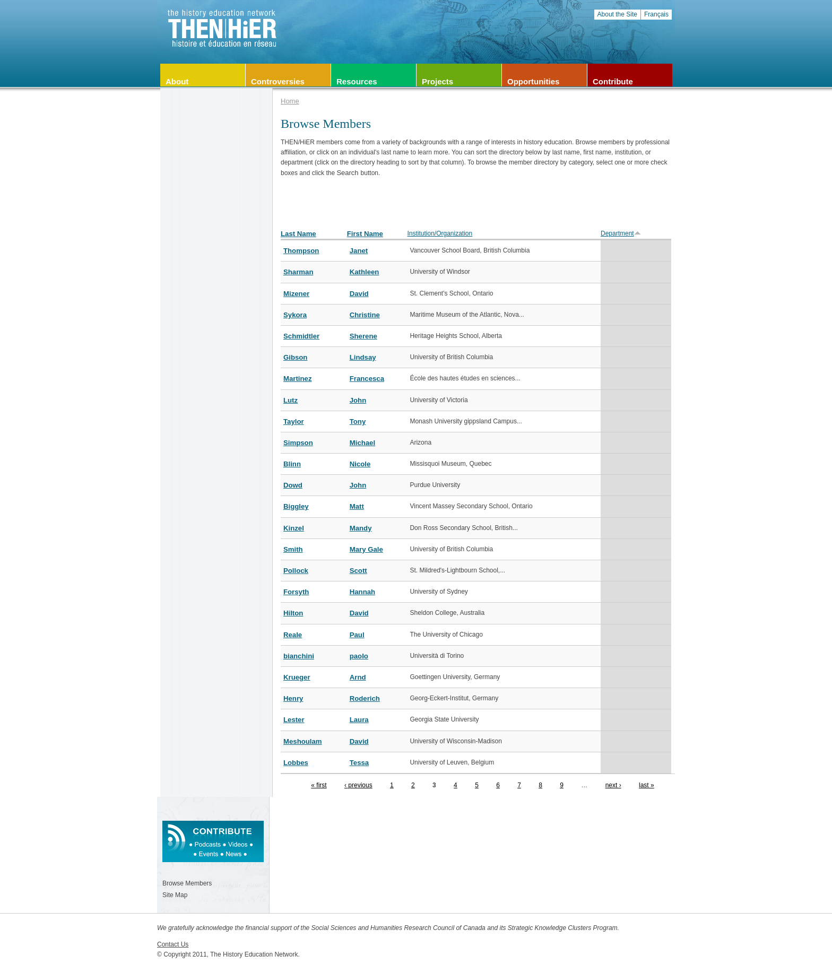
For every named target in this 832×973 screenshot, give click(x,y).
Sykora (295, 315)
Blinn (292, 464)
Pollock (295, 571)
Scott (358, 571)
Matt (357, 506)
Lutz (290, 400)
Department (621, 233)
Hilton (293, 613)
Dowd (292, 485)
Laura (359, 720)
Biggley (296, 506)
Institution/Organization (439, 233)
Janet (359, 251)
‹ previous (358, 785)
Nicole (360, 464)
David (359, 294)
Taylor (293, 421)
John (358, 400)
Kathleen (364, 272)
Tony (358, 421)
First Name (365, 234)
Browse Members (187, 883)
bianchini (298, 656)
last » (646, 785)
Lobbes (295, 763)
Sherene (363, 336)
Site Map (174, 895)
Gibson (295, 357)
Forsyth (296, 592)
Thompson (301, 251)
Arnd (358, 677)
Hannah (362, 592)
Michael (362, 443)
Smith (293, 549)
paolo (359, 656)
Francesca (367, 379)
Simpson (298, 443)
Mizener (296, 294)
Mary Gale (366, 549)
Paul (357, 635)
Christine (365, 315)
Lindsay (363, 357)
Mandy (361, 528)
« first (318, 785)
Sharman (298, 272)
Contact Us (172, 944)
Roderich (365, 698)
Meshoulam (302, 741)
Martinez (297, 379)
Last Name (298, 234)
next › (613, 785)
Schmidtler (301, 336)
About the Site (617, 14)
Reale (292, 635)
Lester (294, 720)
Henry (293, 698)
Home (290, 101)
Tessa (359, 763)
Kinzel (293, 528)
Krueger (296, 677)
